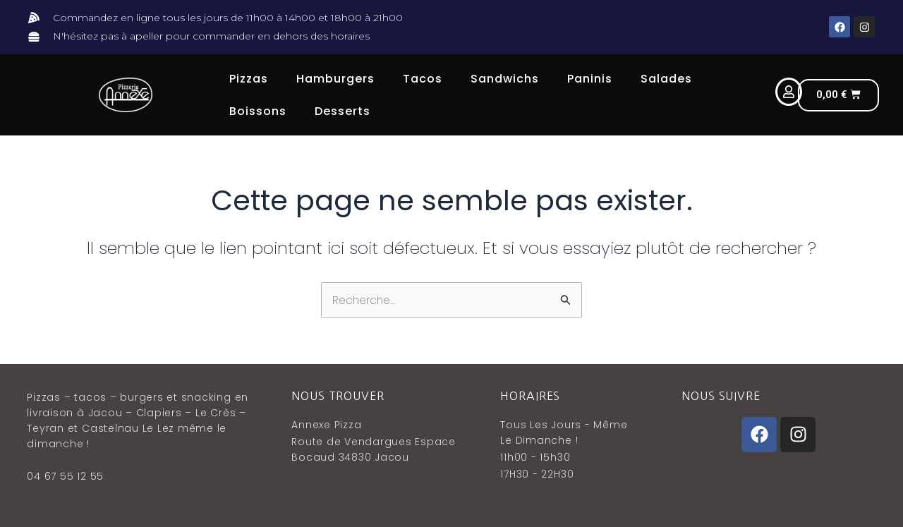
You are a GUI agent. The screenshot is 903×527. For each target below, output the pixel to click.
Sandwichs (505, 79)
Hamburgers (335, 79)
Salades (666, 79)
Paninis (589, 79)
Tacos (422, 79)
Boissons (257, 111)
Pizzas (248, 79)
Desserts (342, 111)
